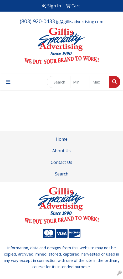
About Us (61, 151)
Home (62, 139)
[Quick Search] (58, 82)
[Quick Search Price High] (99, 82)
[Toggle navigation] (8, 82)
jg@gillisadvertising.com (79, 22)
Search (61, 174)
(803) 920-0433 (37, 21)
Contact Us (61, 162)
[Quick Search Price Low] (80, 82)
